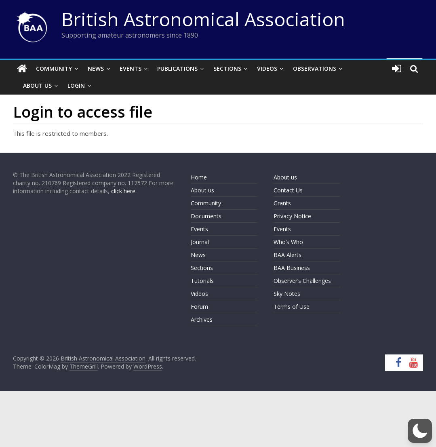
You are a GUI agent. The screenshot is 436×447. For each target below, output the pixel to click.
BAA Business (292, 268)
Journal (200, 242)
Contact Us (288, 190)
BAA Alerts (287, 255)
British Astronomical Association (203, 19)
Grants (282, 203)
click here (123, 191)
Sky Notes (287, 293)
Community (54, 68)
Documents (206, 216)
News (96, 68)
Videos (267, 68)
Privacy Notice (292, 216)
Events (130, 68)
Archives (202, 319)
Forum (199, 306)
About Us (37, 85)
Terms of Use (292, 306)
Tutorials (202, 281)
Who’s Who (288, 242)
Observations (314, 68)
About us (202, 190)
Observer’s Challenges (302, 281)
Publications (177, 68)
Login (76, 85)
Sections (227, 68)
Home (199, 177)
